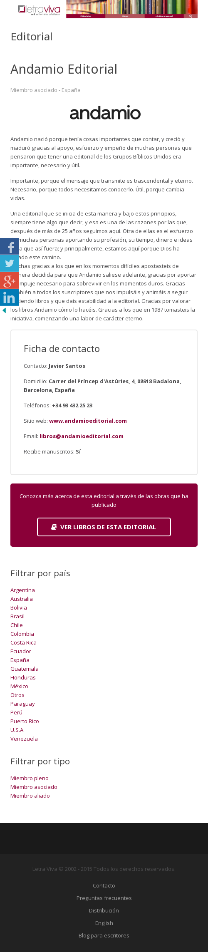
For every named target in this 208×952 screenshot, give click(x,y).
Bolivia (18, 607)
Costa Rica (23, 642)
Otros (17, 695)
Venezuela (24, 738)
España (20, 660)
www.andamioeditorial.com (88, 420)
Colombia (22, 633)
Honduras (23, 677)
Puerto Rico (24, 721)
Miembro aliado (30, 795)
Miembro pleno (29, 778)
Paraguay (22, 703)
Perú (16, 712)
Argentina (22, 590)
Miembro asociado (33, 787)
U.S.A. (17, 730)
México (19, 686)
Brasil (17, 616)
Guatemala (24, 668)
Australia (21, 598)
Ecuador (20, 651)
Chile (16, 625)
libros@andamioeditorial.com (82, 436)
